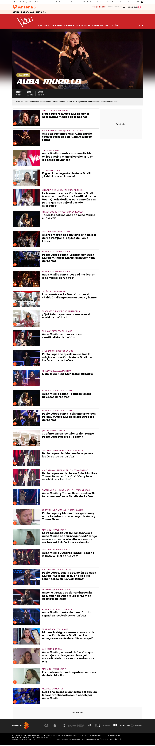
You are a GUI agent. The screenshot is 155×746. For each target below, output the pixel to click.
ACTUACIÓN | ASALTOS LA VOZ (57, 611)
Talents (88, 27)
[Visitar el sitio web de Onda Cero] (98, 727)
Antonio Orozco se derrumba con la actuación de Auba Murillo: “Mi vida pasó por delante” (67, 597)
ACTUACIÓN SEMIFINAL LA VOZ (57, 253)
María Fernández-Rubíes (93, 2)
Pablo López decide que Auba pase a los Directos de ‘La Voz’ (67, 456)
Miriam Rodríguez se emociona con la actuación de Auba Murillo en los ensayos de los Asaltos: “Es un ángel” (68, 636)
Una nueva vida (123, 2)
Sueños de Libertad (53, 2)
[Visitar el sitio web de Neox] (64, 727)
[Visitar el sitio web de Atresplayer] (127, 727)
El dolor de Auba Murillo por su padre (67, 375)
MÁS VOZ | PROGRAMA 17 (54, 531)
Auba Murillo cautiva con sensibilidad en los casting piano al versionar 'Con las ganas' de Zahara (67, 158)
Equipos (68, 27)
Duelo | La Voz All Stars (55, 112)
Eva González (112, 27)
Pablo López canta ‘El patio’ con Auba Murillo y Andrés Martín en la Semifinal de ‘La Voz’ (68, 259)
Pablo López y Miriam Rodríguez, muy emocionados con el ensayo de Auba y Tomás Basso (68, 517)
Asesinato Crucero (110, 2)
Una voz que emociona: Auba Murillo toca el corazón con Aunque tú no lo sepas (67, 138)
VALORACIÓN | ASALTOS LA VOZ (58, 571)
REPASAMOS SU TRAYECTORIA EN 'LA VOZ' (62, 213)
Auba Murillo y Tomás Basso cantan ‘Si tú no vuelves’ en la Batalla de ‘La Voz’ (68, 496)
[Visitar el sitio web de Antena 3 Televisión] (47, 727)
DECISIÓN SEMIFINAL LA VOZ (56, 233)
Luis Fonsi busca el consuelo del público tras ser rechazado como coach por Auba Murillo (69, 696)
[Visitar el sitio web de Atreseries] (90, 727)
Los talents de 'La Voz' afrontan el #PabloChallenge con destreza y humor (69, 297)
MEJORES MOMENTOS (52, 690)
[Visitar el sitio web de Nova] (73, 727)
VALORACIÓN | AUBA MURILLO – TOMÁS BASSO (65, 472)
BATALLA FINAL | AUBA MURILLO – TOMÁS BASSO (66, 491)
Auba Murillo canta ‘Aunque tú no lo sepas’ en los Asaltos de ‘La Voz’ (66, 615)
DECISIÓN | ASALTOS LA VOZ (56, 551)
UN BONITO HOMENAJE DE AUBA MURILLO (62, 191)
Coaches (78, 27)
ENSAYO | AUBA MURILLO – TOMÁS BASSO (62, 511)
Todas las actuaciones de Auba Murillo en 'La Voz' (68, 218)
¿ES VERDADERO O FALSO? (54, 432)
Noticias (41, 13)
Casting (42, 27)
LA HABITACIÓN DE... (52, 650)
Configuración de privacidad (68, 740)
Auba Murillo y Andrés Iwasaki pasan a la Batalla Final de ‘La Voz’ (68, 556)
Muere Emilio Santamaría (37, 2)
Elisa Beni (80, 2)
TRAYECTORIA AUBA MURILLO (56, 372)
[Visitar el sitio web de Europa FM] (106, 727)
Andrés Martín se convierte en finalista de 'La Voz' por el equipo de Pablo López (69, 239)
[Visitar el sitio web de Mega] (81, 727)
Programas (27, 13)
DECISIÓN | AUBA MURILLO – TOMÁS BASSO (63, 452)
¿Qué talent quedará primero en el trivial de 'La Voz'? (66, 317)
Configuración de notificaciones (95, 740)
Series (16, 13)
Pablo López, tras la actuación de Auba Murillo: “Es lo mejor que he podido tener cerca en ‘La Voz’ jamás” (69, 577)
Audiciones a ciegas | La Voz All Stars (62, 132)
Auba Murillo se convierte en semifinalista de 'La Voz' (62, 337)
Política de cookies (93, 737)
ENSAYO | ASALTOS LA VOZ (55, 631)
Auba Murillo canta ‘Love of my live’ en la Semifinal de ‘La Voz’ (68, 277)
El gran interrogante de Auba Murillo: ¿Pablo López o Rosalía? (67, 176)
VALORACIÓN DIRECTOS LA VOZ (57, 352)
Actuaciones (55, 27)
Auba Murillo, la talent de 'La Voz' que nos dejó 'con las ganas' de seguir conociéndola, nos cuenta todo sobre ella (68, 658)
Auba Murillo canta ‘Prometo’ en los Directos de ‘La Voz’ (66, 397)
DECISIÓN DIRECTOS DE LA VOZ (57, 332)
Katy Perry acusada (137, 2)
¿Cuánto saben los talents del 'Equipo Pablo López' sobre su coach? (68, 436)
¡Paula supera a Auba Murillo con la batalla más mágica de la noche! (65, 116)
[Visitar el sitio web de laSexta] (56, 727)
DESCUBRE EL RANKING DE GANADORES (61, 312)
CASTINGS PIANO (50, 152)
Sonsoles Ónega (21, 2)
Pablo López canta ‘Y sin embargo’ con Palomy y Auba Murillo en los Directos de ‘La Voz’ (69, 418)
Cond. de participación (111, 737)
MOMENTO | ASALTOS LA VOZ (56, 591)
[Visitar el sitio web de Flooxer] (138, 727)
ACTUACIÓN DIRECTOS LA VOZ (57, 392)
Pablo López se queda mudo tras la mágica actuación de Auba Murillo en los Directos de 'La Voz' (67, 358)
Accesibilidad (115, 740)
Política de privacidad (75, 737)
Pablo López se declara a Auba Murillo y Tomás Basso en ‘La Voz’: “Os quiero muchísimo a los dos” (69, 477)
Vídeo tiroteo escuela (68, 2)
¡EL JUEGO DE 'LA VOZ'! (53, 172)
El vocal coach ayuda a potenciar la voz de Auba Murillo (69, 675)
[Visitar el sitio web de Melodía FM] (115, 727)
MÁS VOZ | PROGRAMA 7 (54, 670)
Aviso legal (60, 737)
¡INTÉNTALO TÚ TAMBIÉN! (54, 293)
